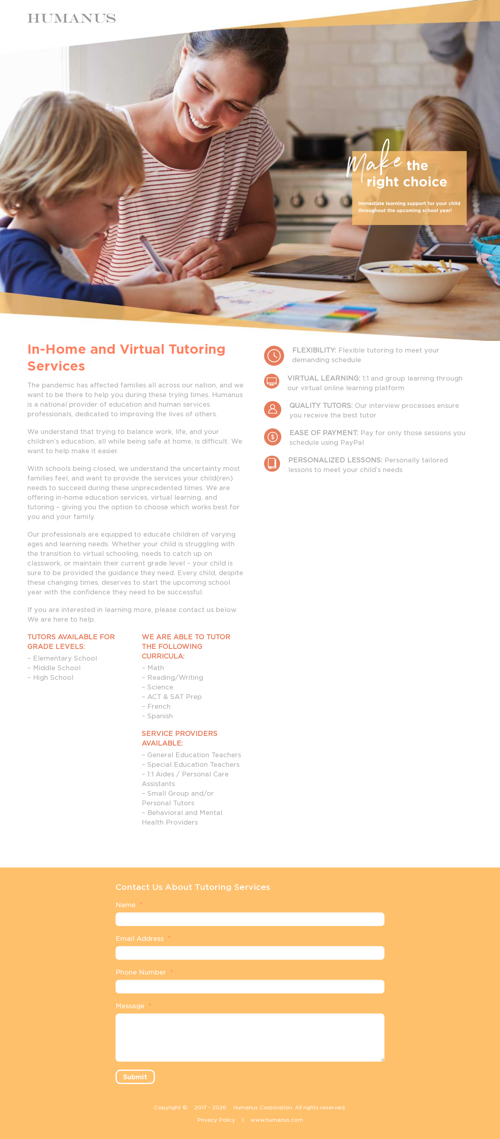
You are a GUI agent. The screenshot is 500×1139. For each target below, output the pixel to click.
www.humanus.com (276, 1120)
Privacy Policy (216, 1120)
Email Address (143, 938)
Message (133, 1006)
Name (129, 905)
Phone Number (144, 972)
